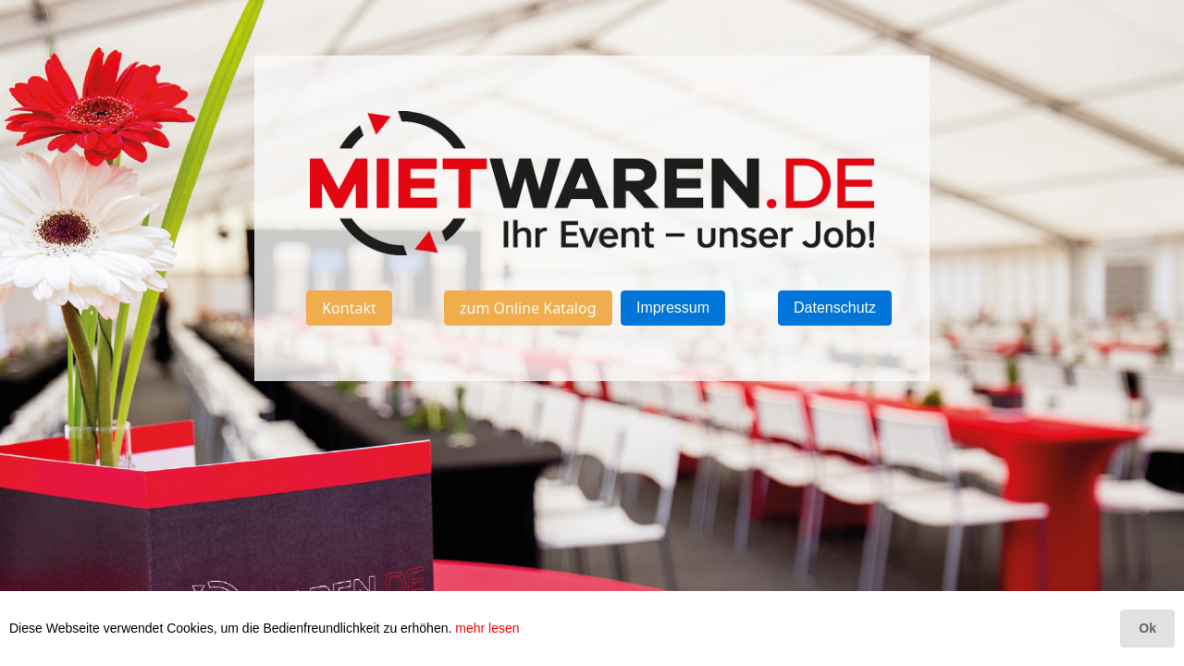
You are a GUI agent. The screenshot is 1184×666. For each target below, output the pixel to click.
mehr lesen (487, 628)
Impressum (672, 307)
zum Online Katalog (528, 308)
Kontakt (349, 308)
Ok (1147, 628)
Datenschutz (835, 307)
